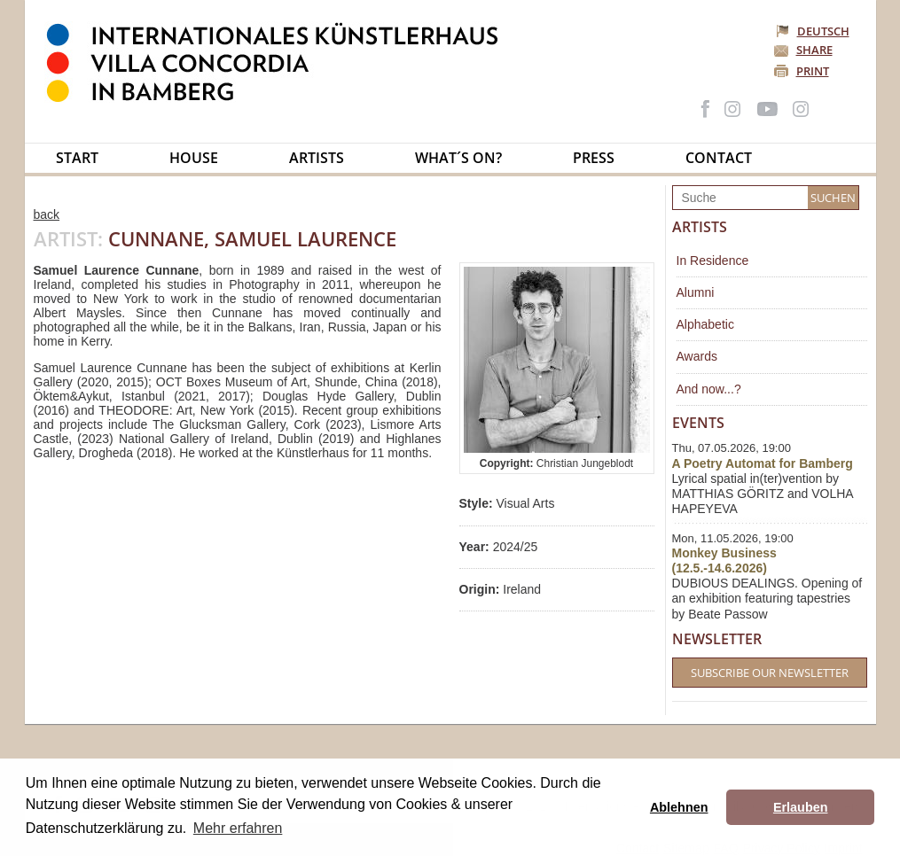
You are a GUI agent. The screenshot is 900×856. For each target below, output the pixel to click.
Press (593, 157)
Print (812, 71)
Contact (718, 157)
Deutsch (814, 31)
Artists (316, 157)
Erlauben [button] (800, 807)
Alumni (696, 292)
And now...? (709, 389)
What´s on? (458, 157)
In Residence (713, 260)
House (193, 157)
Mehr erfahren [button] (238, 828)
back (47, 214)
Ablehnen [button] (679, 807)
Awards (697, 356)
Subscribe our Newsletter (770, 673)
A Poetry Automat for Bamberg (762, 463)
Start (77, 157)
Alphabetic (705, 324)
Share (814, 50)
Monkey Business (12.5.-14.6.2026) (724, 560)
